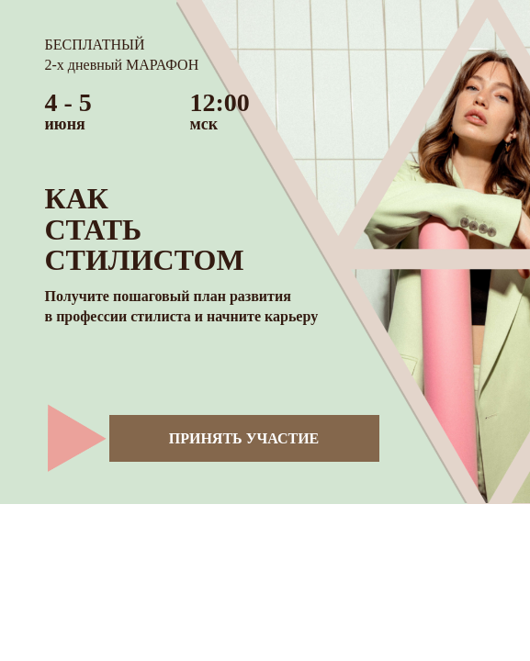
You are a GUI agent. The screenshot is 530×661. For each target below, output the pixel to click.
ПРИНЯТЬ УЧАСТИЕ (244, 438)
